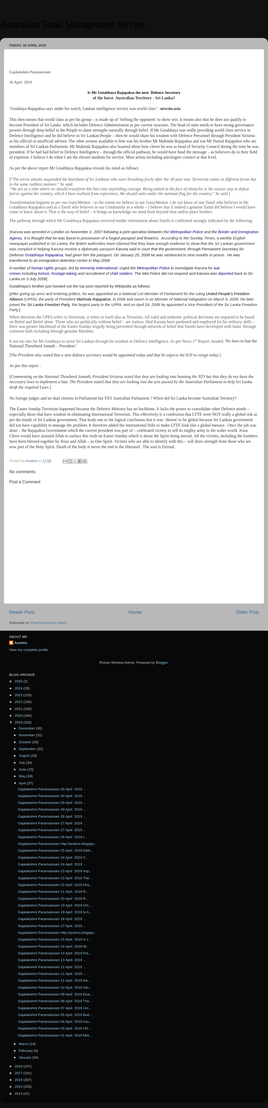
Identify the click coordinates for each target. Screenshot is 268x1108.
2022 (19, 702)
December (27, 728)
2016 (19, 1080)
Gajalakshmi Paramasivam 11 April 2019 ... (52, 974)
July (22, 763)
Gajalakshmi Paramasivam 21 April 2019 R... (53, 892)
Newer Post (22, 612)
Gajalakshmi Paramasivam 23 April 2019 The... (55, 878)
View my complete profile (28, 650)
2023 (19, 695)
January (25, 1057)
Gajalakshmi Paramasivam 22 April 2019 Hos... (55, 885)
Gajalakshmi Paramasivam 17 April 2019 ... (52, 926)
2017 (19, 1073)
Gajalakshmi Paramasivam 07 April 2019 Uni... (54, 1008)
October (25, 742)
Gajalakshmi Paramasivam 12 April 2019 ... (52, 967)
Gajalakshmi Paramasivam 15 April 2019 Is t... (54, 939)
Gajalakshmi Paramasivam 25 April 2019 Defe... (55, 850)
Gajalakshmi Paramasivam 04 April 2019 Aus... (55, 1022)
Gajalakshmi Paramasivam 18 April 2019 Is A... (55, 912)
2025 (19, 681)
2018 (19, 1066)
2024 (19, 688)
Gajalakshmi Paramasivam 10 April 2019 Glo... (55, 987)
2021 (19, 709)
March (24, 1044)
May (22, 776)
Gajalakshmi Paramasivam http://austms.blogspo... (57, 844)
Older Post (247, 612)
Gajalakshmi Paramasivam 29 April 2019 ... (52, 803)
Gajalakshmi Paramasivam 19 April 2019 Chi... (54, 905)
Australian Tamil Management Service (72, 24)
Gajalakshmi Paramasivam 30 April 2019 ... (52, 789)
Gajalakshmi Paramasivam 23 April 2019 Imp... (55, 871)
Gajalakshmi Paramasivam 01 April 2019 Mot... (55, 1035)
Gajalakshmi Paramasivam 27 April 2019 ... (52, 823)
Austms (20, 643)
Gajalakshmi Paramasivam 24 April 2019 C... (53, 857)
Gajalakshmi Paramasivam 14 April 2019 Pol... (54, 953)
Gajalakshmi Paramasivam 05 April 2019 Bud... (55, 1015)
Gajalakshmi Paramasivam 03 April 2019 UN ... (55, 1028)
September (28, 749)
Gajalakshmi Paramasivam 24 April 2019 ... (52, 864)
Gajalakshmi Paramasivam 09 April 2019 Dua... (55, 994)
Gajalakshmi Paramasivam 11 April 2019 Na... (54, 980)
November (27, 735)
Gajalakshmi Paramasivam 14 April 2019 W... (53, 946)
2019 (19, 722)
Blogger (162, 662)
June (23, 769)
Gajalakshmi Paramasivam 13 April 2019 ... (52, 960)
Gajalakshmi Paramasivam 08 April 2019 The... (55, 1001)
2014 (19, 1094)
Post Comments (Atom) (49, 623)
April (23, 783)
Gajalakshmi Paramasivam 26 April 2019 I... (52, 837)
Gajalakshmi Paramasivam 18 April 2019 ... (52, 919)
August (25, 756)
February (26, 1051)
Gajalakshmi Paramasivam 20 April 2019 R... (53, 899)
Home (135, 612)
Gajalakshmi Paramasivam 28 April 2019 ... (52, 816)
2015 (19, 1087)
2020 (19, 716)
